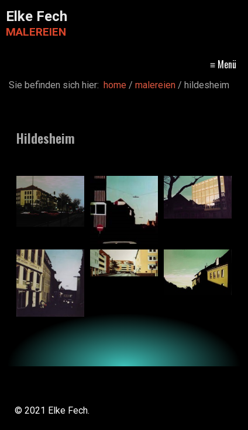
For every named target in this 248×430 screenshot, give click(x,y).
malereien (158, 64)
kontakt (219, 64)
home (77, 64)
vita (113, 64)
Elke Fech (36, 16)
